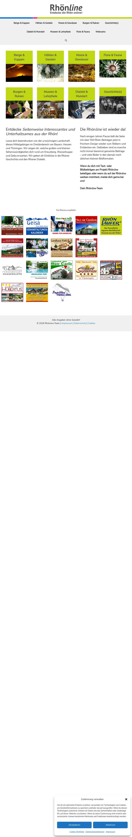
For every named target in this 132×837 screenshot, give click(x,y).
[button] (126, 799)
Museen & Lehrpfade (60, 31)
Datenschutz (80, 323)
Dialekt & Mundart (35, 31)
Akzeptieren (74, 824)
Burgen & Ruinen (91, 23)
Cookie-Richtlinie (77, 831)
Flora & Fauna (83, 31)
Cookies (91, 323)
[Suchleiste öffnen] (66, 40)
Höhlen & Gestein (44, 23)
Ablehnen (110, 824)
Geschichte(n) (111, 23)
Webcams (100, 31)
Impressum (110, 831)
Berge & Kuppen (22, 23)
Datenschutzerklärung (95, 831)
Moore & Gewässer (67, 23)
